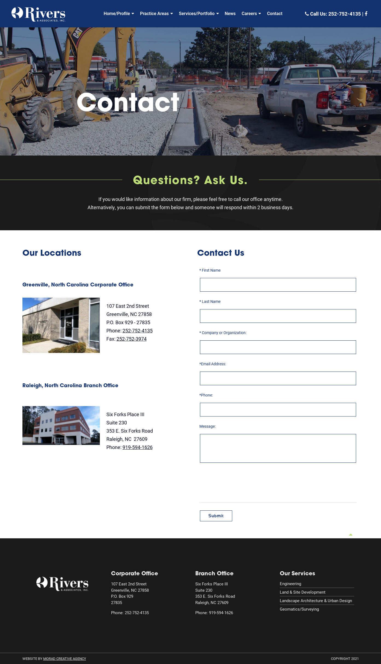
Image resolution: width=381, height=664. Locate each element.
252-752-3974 (132, 338)
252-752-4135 (344, 14)
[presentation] (278, 483)
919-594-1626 (138, 447)
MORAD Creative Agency (64, 658)
